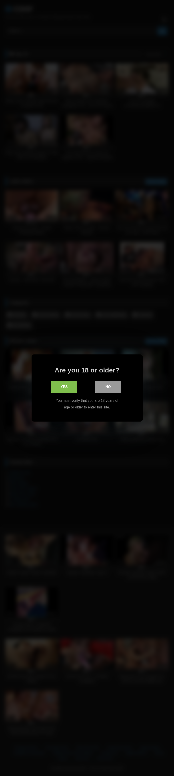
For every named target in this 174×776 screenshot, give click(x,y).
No (108, 387)
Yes (64, 387)
